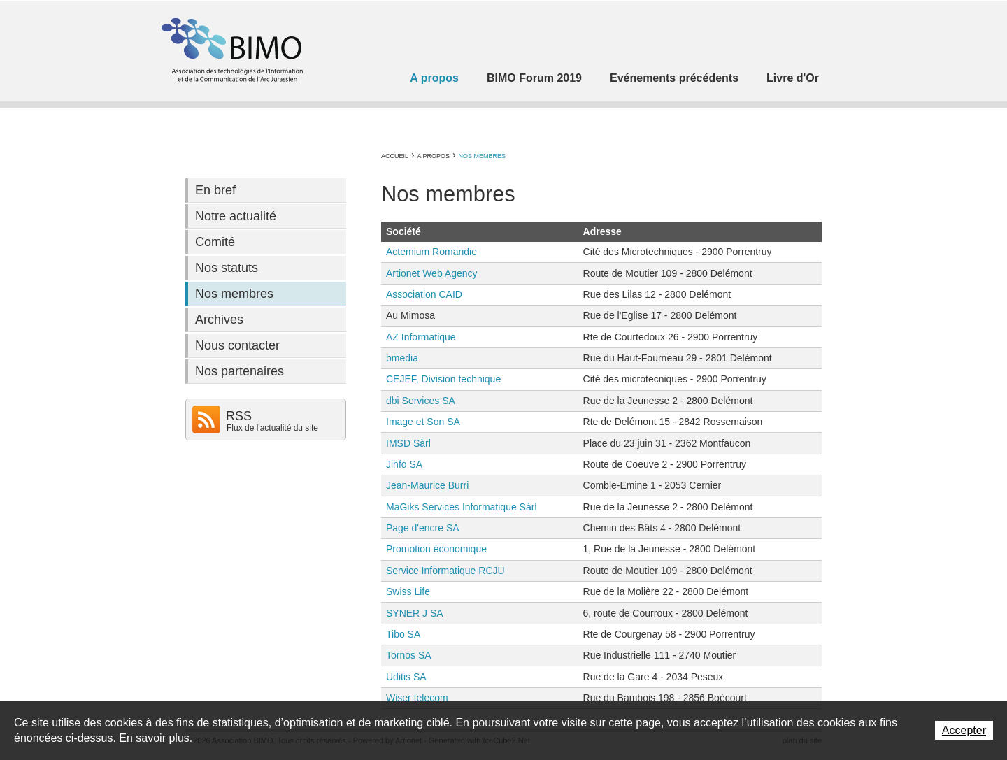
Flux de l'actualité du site (272, 428)
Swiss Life (408, 591)
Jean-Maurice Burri (427, 485)
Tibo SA (403, 634)
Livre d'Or (792, 78)
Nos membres (482, 155)
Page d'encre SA (422, 527)
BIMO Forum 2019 (534, 78)
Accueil (394, 155)
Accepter (964, 730)
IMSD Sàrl (408, 443)
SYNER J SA (414, 613)
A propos (434, 78)
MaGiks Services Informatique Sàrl (461, 506)
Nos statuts (226, 268)
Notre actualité (235, 216)
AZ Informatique (421, 337)
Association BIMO (230, 50)
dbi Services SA (420, 400)
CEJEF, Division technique (443, 379)
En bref (215, 190)
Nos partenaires (239, 371)
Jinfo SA (404, 464)
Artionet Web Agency (431, 273)
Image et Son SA (423, 421)
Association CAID (424, 294)
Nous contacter (237, 345)
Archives (219, 320)
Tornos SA (408, 655)
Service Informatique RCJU (445, 570)
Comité (215, 242)
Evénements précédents (674, 78)
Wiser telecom (417, 697)
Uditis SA (406, 676)
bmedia (402, 358)
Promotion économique (436, 548)
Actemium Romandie (431, 251)
